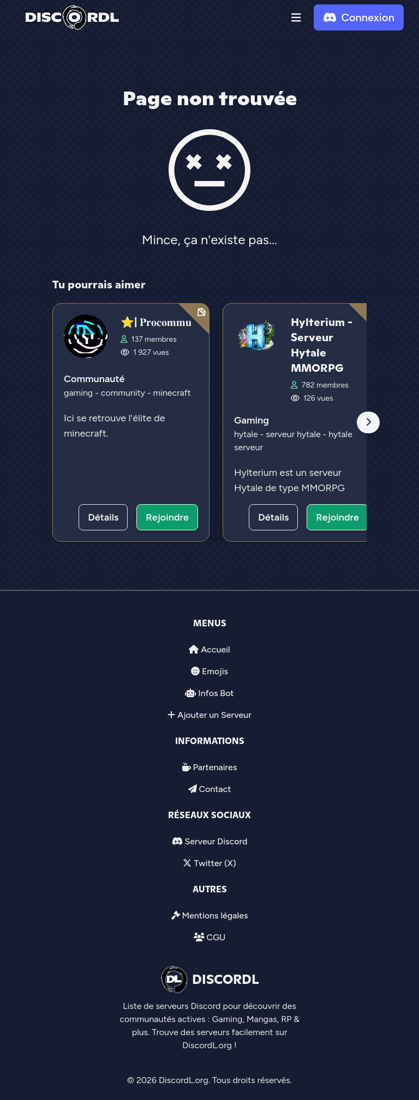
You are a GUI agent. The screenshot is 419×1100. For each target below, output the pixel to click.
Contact (215, 789)
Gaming (251, 420)
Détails (103, 517)
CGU (215, 937)
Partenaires (215, 767)
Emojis (215, 671)
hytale (247, 434)
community (124, 393)
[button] (296, 17)
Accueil (215, 649)
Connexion (358, 17)
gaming (79, 393)
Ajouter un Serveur (214, 715)
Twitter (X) (215, 863)
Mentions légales (215, 915)
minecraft (172, 393)
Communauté (94, 379)
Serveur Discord (215, 841)
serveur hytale (294, 434)
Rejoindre (167, 517)
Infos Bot (216, 693)
